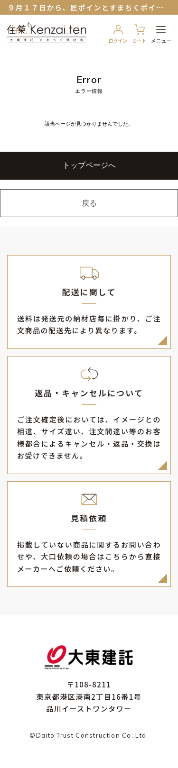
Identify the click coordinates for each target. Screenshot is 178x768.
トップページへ (89, 166)
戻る (89, 204)
